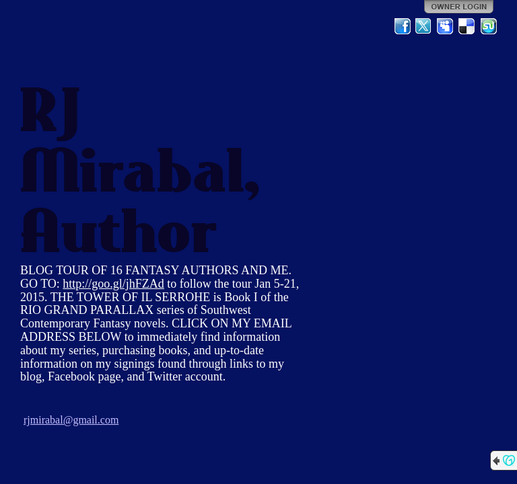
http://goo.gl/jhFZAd (113, 283)
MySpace (445, 26)
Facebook (402, 26)
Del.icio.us (467, 26)
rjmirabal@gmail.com (71, 420)
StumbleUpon (488, 26)
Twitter (424, 26)
